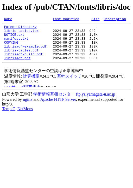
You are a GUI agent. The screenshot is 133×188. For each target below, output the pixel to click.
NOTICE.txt (14, 37)
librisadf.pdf (17, 65)
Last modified (66, 19)
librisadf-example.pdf (25, 51)
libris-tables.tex (21, 33)
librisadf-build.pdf (23, 61)
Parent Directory (20, 28)
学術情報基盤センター (54, 102)
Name (8, 19)
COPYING (11, 47)
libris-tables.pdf (21, 56)
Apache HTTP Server (58, 107)
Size (95, 19)
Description (115, 19)
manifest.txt (16, 42)
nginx (27, 107)
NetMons (25, 116)
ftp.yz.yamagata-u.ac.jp (95, 102)
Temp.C (8, 116)
